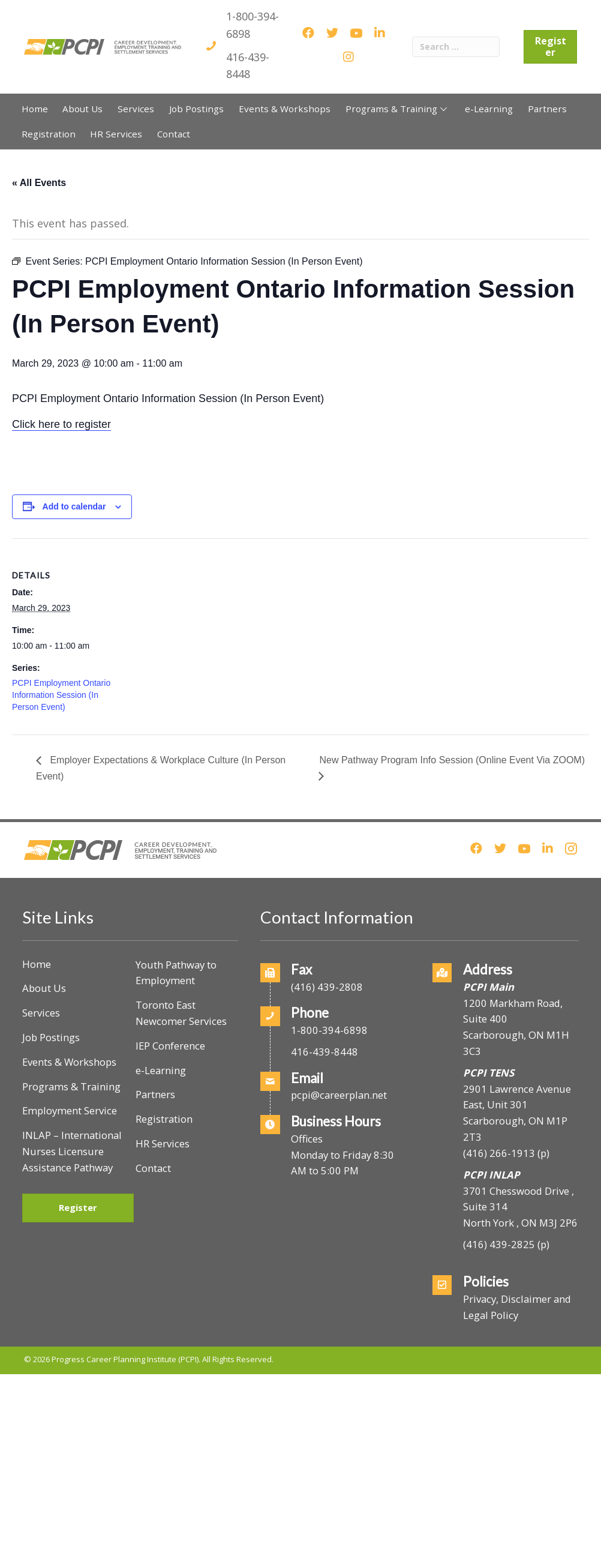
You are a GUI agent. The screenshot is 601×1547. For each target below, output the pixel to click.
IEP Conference (170, 1046)
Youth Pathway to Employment (176, 973)
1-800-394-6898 (329, 1030)
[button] (443, 109)
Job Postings (51, 1037)
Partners (155, 1094)
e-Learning (161, 1070)
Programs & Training (71, 1086)
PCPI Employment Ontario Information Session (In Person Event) (61, 695)
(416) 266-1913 (499, 1153)
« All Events (39, 183)
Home (36, 964)
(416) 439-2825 (499, 1244)
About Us (44, 988)
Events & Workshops (69, 1062)
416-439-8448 (324, 1052)
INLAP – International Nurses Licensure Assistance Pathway (72, 1151)
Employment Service (69, 1110)
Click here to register (61, 424)
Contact (153, 1168)
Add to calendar (74, 506)
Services (41, 1013)
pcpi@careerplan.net (339, 1095)
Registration (164, 1119)
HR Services (163, 1143)
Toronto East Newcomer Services (181, 1013)
